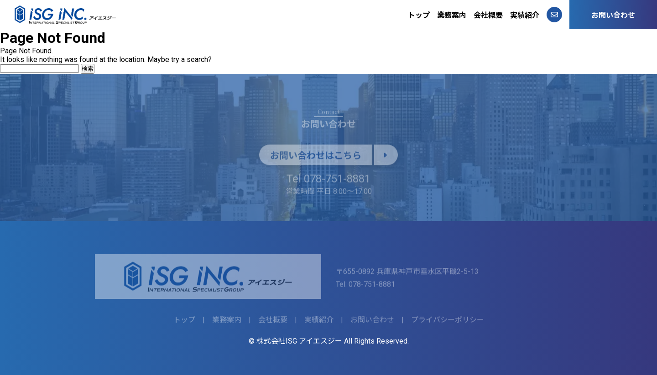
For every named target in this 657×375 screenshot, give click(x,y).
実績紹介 (524, 15)
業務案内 (451, 15)
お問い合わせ (613, 15)
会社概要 (488, 15)
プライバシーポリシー (447, 321)
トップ (419, 15)
